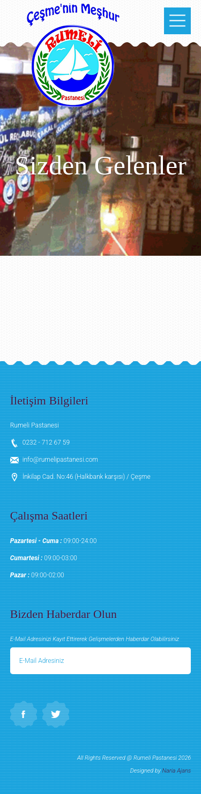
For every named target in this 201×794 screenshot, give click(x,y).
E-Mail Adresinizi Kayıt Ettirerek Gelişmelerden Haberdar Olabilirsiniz (94, 639)
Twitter (55, 714)
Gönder (177, 660)
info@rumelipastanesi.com (60, 459)
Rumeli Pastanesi (73, 53)
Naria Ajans (176, 770)
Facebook (23, 714)
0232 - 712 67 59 (46, 442)
